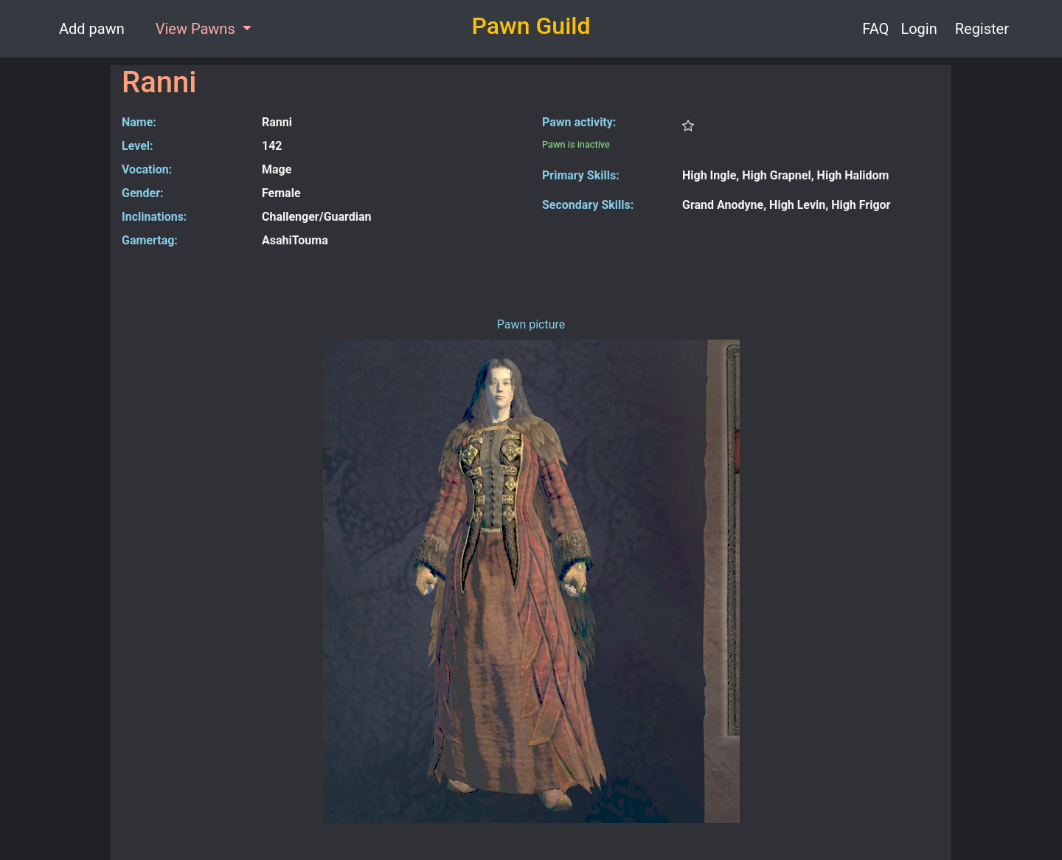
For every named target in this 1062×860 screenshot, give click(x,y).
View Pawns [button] (197, 29)
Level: (137, 146)
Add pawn (92, 29)
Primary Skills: (581, 175)
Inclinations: (154, 217)
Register (982, 29)
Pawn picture (531, 324)
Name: (139, 122)
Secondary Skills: (588, 205)
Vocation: (147, 169)
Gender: (143, 193)
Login (918, 29)
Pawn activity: (579, 122)
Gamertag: (150, 240)
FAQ (875, 29)
